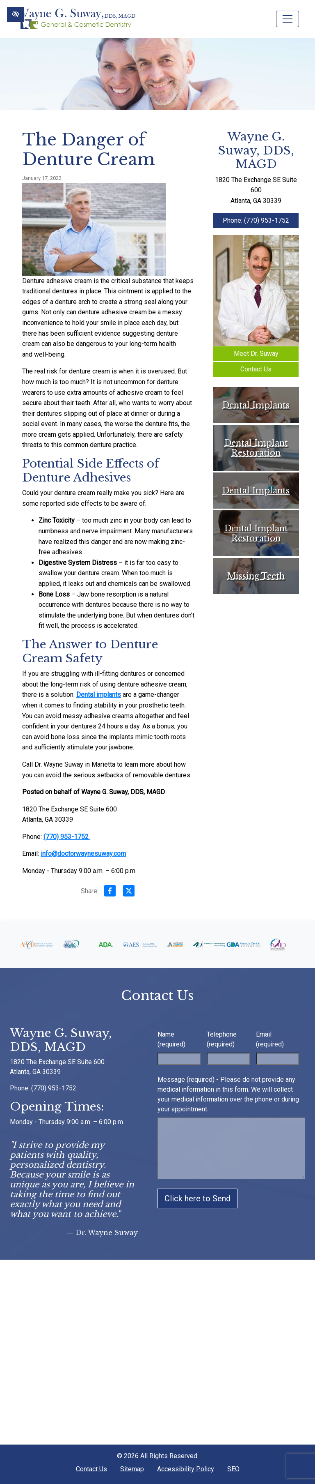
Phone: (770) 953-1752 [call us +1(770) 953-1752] (256, 220)
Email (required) (270, 1039)
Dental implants (98, 694)
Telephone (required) (222, 1039)
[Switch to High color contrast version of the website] (16, 14)
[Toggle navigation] (287, 19)
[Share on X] (129, 892)
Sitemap (132, 1469)
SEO (233, 1469)
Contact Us (256, 369)
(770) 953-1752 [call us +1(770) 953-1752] (66, 837)
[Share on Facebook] (110, 892)
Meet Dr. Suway (256, 353)
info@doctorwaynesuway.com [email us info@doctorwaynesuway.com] (83, 853)
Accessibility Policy (185, 1469)
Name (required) (171, 1039)
